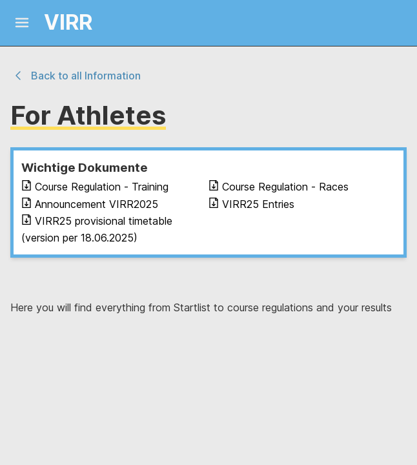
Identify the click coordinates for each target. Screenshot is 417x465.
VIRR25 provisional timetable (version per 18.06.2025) (96, 229)
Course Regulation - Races (278, 186)
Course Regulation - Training (94, 186)
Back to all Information (75, 75)
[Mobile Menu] (22, 22)
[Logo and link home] (57, 23)
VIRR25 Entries (251, 204)
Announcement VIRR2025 (89, 204)
